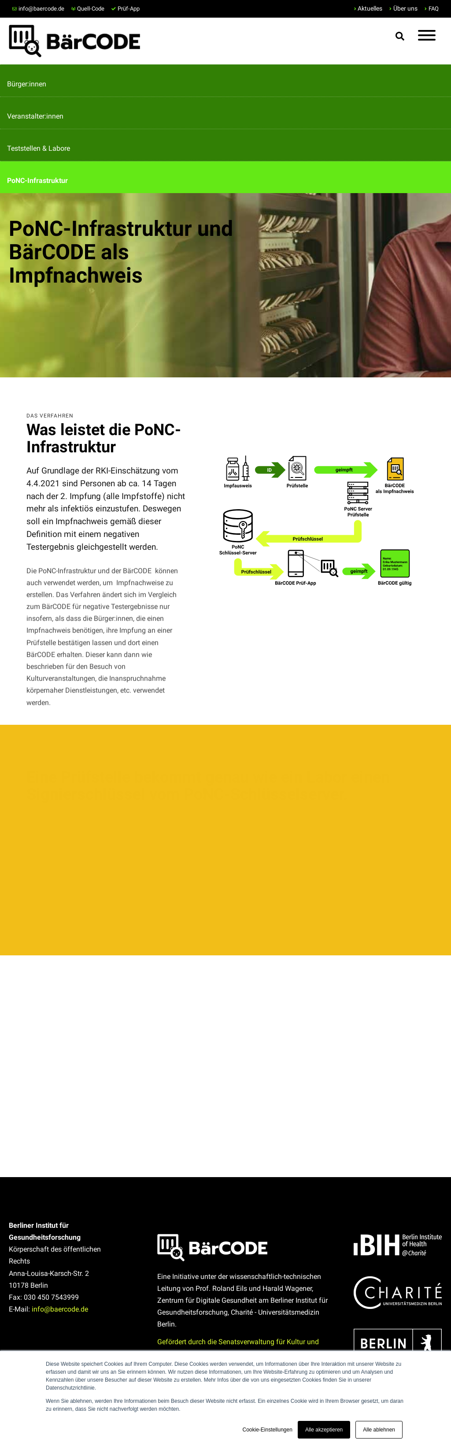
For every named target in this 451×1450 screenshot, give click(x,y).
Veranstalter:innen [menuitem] (35, 116)
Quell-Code (88, 8)
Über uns (405, 8)
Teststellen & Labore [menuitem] (38, 148)
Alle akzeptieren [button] (324, 1430)
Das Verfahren (50, 416)
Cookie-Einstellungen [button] (267, 1430)
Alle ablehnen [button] (379, 1430)
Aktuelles (370, 8)
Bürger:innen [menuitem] (26, 84)
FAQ (434, 8)
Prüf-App (125, 8)
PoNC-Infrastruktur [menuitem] (37, 180)
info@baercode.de (38, 8)
